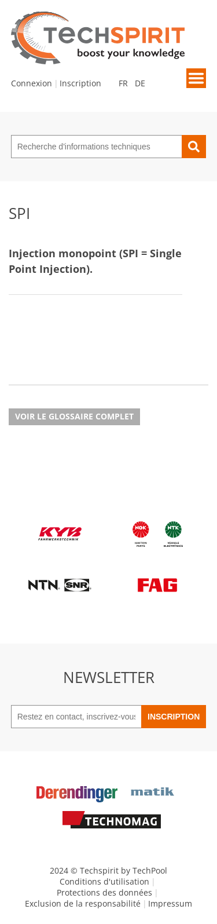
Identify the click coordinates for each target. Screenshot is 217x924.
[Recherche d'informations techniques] (96, 146)
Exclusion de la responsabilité (83, 903)
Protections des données (104, 892)
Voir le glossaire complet (74, 416)
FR (123, 83)
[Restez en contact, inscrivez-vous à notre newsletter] (76, 716)
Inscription (80, 83)
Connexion (31, 83)
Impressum (170, 903)
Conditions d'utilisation (104, 881)
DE (140, 83)
